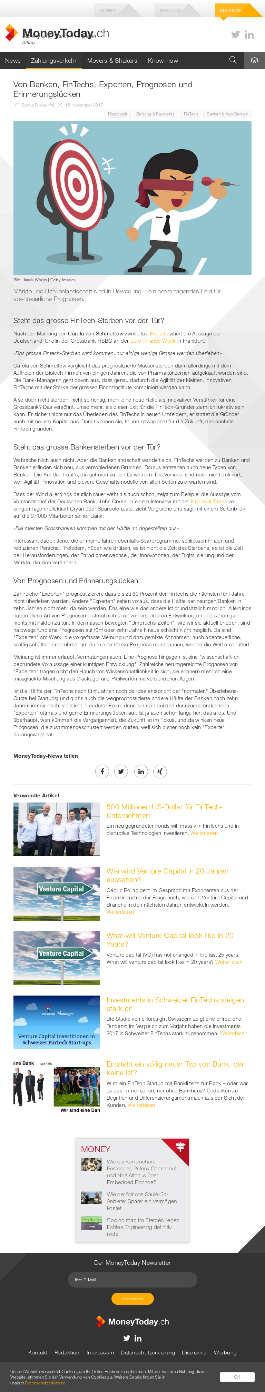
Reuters (159, 333)
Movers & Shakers (112, 60)
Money (107, 10)
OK (237, 1377)
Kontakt (38, 1352)
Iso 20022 (231, 10)
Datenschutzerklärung (148, 1352)
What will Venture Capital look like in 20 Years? (170, 939)
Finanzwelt (117, 114)
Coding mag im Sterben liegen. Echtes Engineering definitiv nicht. (144, 1227)
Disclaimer (194, 1352)
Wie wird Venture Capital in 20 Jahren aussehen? (167, 875)
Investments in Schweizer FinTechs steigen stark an (175, 1004)
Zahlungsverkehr (54, 60)
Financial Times (209, 501)
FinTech (191, 114)
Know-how (163, 60)
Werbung (225, 1352)
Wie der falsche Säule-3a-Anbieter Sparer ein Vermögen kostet (142, 1201)
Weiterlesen (204, 833)
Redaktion (67, 1352)
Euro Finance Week (153, 340)
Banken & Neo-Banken (227, 114)
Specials (170, 10)
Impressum (100, 1352)
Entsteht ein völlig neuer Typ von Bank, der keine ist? (175, 1068)
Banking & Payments (155, 114)
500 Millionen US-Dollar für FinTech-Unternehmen (165, 811)
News (13, 60)
